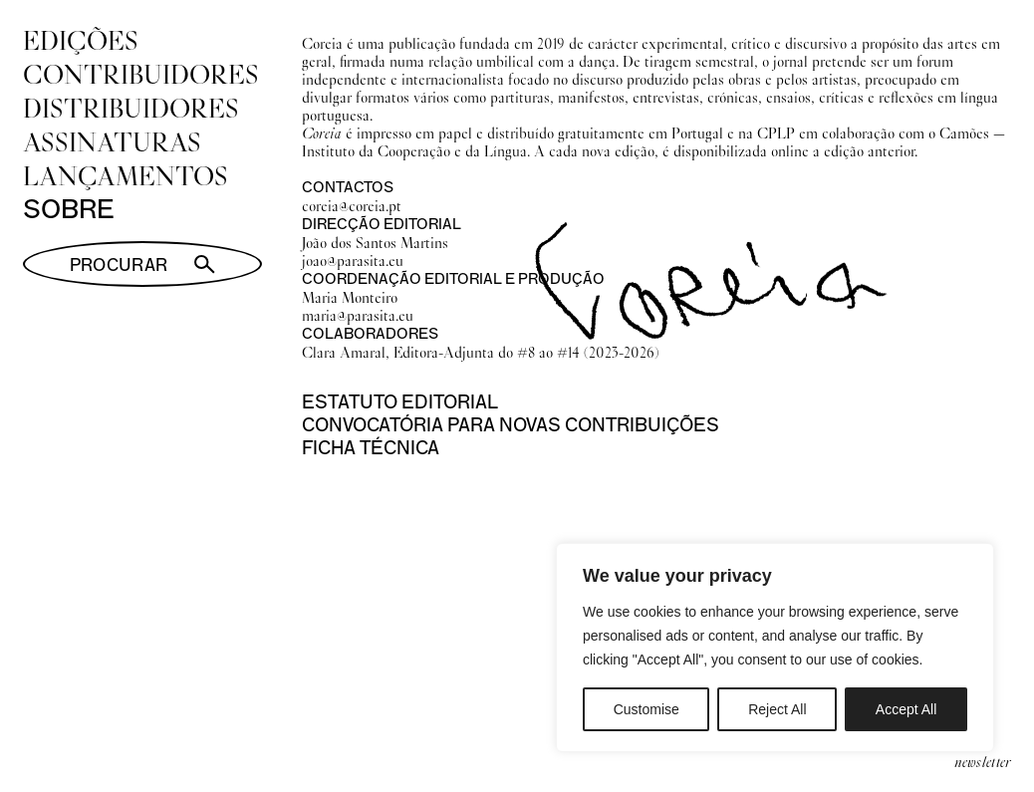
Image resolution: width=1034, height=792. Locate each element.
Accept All (906, 709)
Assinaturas (112, 141)
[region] (775, 647)
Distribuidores (131, 108)
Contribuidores (141, 74)
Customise (646, 709)
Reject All (777, 709)
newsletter (983, 761)
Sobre (69, 209)
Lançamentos (125, 175)
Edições (80, 40)
